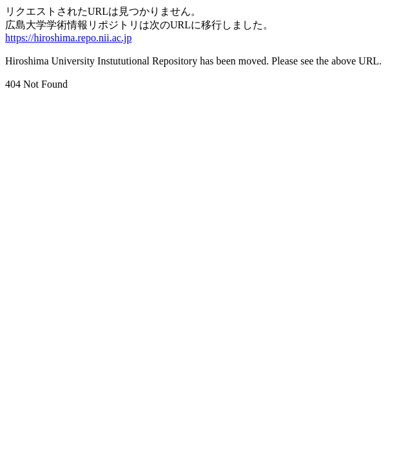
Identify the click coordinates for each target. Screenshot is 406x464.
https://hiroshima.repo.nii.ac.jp (68, 37)
